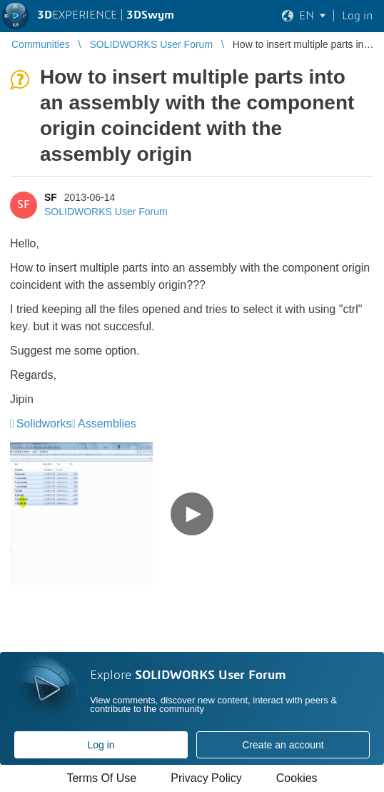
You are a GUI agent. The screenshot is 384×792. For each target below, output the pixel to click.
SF (50, 197)
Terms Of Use (101, 778)
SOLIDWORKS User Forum (106, 211)
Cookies (297, 778)
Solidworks (43, 423)
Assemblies (107, 423)
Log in (100, 745)
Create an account (282, 745)
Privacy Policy (206, 778)
